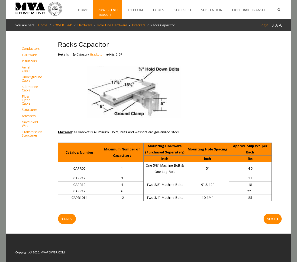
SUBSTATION (212, 10)
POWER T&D (108, 10)
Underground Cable (27, 79)
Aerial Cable (26, 69)
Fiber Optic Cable (26, 100)
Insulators (27, 61)
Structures (27, 110)
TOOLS (158, 10)
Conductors (27, 49)
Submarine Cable (27, 88)
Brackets (96, 54)
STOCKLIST (183, 10)
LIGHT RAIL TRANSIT (248, 10)
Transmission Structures (27, 133)
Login (264, 25)
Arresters (27, 116)
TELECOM (135, 10)
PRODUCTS (105, 14)
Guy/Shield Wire (27, 124)
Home (83, 10)
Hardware (27, 55)
